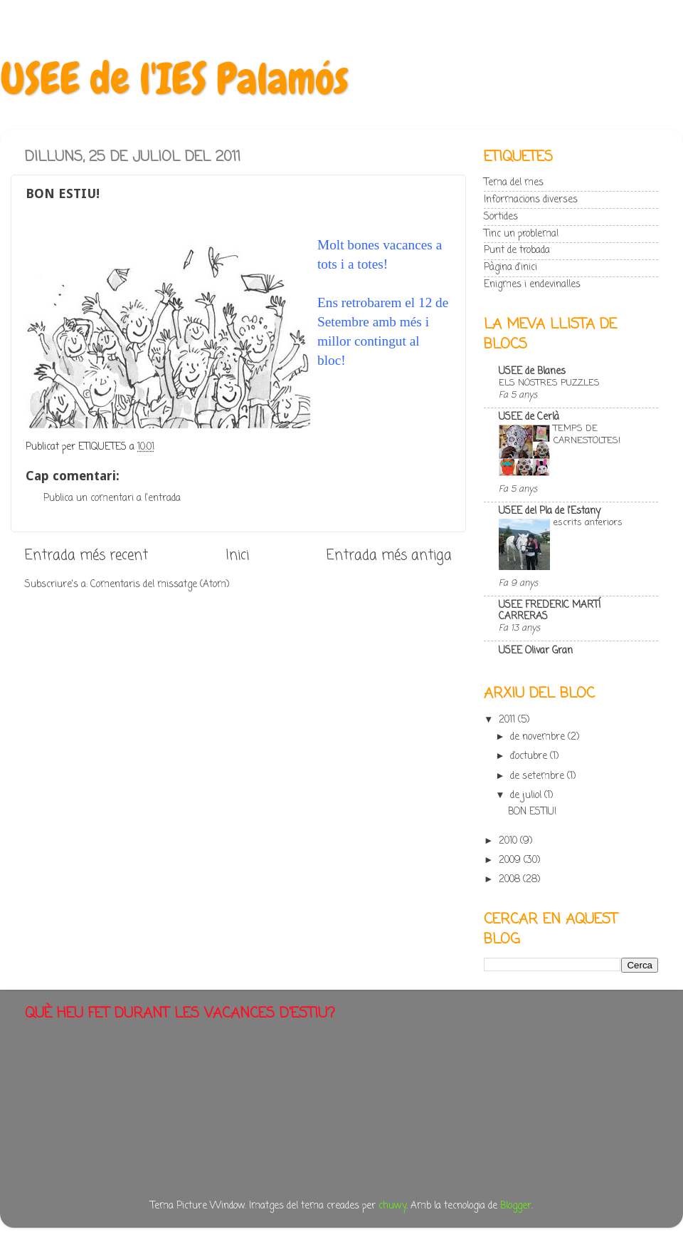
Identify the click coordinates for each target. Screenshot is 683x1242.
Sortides (501, 216)
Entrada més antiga (389, 556)
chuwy (392, 1206)
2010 (509, 841)
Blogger (515, 1206)
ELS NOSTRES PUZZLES (549, 383)
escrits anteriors (588, 522)
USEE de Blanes (532, 371)
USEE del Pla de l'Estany (549, 511)
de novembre (539, 737)
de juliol (527, 795)
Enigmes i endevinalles (532, 284)
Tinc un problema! (521, 234)
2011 (508, 720)
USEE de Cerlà (529, 417)
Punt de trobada (517, 250)
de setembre (538, 776)
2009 (511, 860)
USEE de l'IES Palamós (174, 78)
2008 (511, 879)
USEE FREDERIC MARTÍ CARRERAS (549, 611)
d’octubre (530, 756)
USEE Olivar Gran (536, 650)
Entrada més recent (86, 556)
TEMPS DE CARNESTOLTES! (587, 434)
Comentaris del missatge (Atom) (159, 584)
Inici (237, 556)
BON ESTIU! (532, 811)
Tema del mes (514, 182)
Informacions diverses (531, 199)
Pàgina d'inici (510, 267)
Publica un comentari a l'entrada (112, 498)
